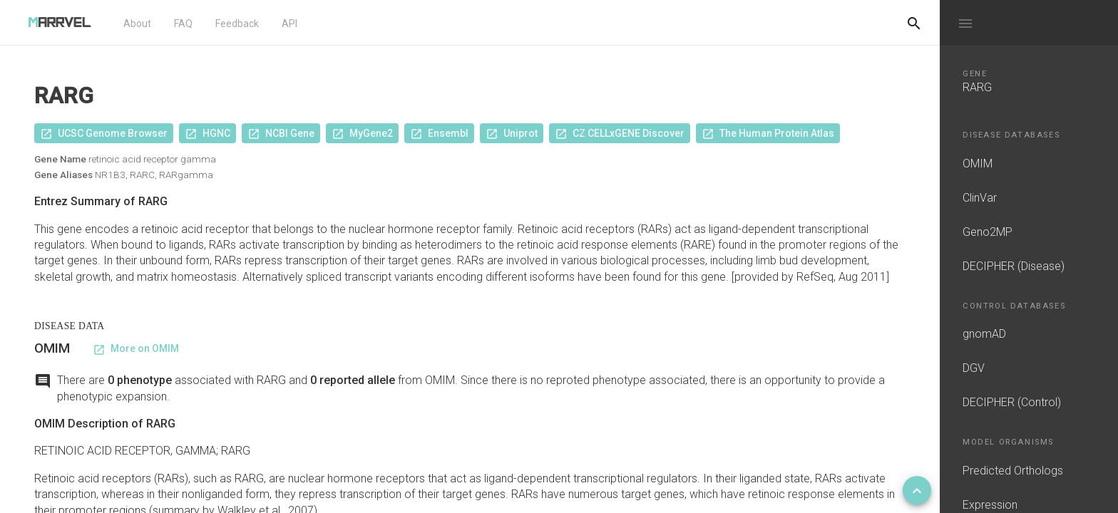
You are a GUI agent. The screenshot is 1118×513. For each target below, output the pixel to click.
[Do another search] (914, 23)
